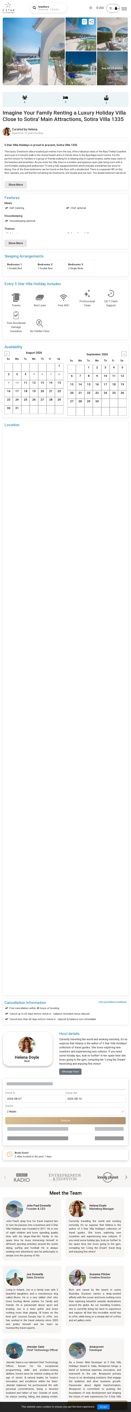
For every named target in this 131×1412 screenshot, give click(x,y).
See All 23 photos (112, 68)
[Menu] (124, 9)
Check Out (71, 1093)
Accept (103, 1406)
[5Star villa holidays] (8, 8)
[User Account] (113, 8)
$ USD (100, 7)
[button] (126, 1177)
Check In (10, 1093)
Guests (9, 1106)
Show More (16, 184)
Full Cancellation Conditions (113, 1002)
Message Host (71, 1071)
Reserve (65, 1120)
